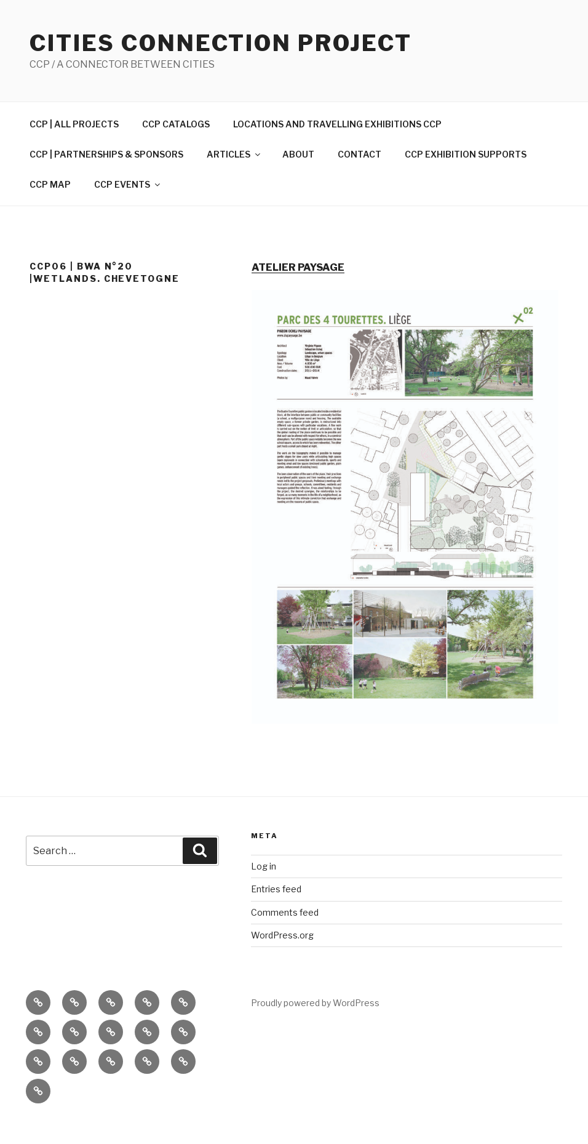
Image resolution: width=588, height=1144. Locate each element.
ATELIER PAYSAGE (298, 267)
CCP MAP (50, 184)
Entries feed (276, 889)
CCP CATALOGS (176, 124)
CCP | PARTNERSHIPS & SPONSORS (106, 154)
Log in (263, 866)
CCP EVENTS (128, 184)
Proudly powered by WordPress (315, 1003)
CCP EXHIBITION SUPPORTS (465, 154)
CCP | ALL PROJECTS (74, 124)
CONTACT (359, 154)
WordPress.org (282, 935)
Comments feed (285, 912)
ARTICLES (234, 154)
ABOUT (298, 154)
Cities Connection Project (221, 43)
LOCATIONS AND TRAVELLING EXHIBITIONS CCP (337, 124)
